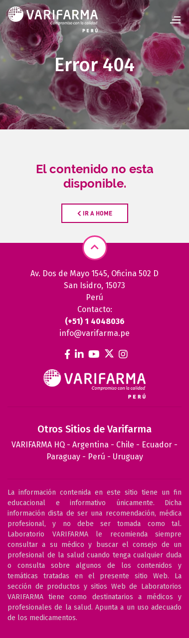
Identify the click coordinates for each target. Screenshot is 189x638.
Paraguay (63, 456)
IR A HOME (94, 213)
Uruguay (128, 456)
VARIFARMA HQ (38, 444)
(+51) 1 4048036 (95, 321)
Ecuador (157, 444)
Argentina (90, 444)
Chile (125, 444)
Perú (96, 456)
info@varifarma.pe (94, 333)
